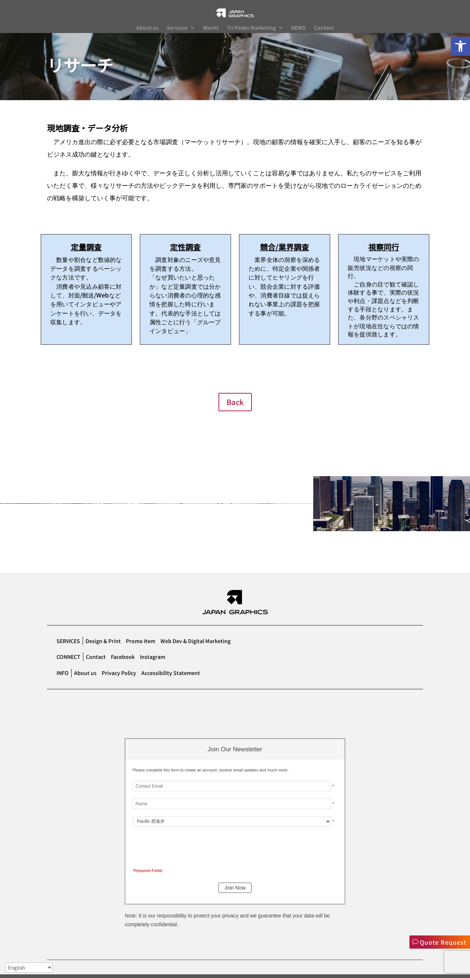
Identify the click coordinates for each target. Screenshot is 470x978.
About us (147, 28)
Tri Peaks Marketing (251, 28)
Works (211, 28)
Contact (324, 28)
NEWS (298, 28)
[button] (460, 46)
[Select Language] (29, 967)
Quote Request (442, 942)
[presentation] (183, 847)
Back (235, 405)
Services (177, 28)
